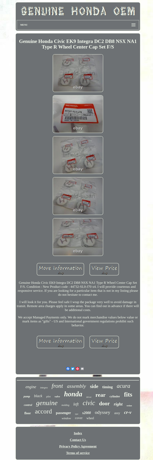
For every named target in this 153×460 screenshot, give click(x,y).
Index (78, 433)
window (66, 418)
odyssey (102, 412)
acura (123, 386)
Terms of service (78, 453)
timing (107, 387)
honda (73, 394)
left (76, 404)
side (94, 386)
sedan (129, 405)
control (28, 405)
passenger (63, 413)
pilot (48, 396)
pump (27, 396)
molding (65, 405)
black (38, 396)
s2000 (86, 413)
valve (57, 396)
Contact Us (78, 440)
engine (31, 387)
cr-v (127, 412)
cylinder (115, 396)
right (118, 404)
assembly (76, 386)
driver (88, 397)
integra (44, 387)
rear (100, 395)
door (104, 404)
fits (128, 394)
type (76, 414)
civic (89, 403)
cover (78, 418)
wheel (90, 418)
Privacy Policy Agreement (78, 446)
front (57, 385)
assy (117, 413)
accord (43, 411)
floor (27, 413)
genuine (47, 403)
